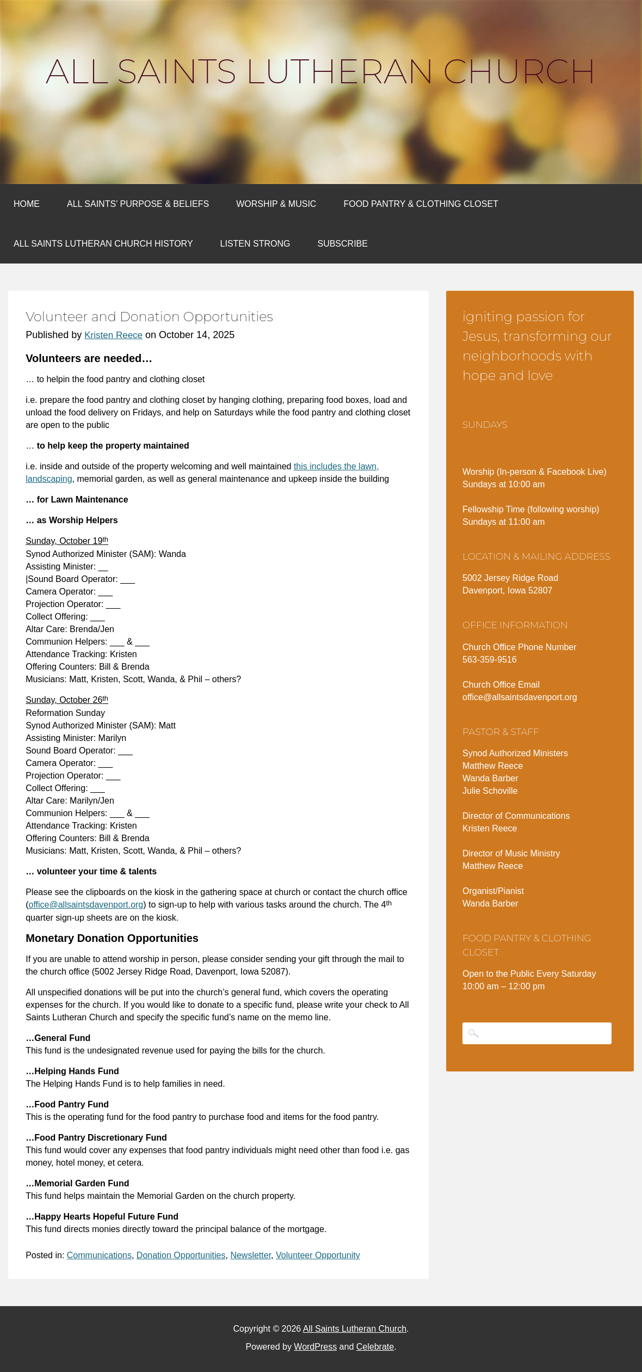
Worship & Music (276, 204)
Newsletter (250, 1255)
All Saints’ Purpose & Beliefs (138, 204)
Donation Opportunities (181, 1255)
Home (27, 204)
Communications (99, 1255)
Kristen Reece (113, 335)
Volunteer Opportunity (318, 1255)
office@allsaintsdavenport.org (86, 904)
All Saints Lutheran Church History (103, 243)
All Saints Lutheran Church (321, 71)
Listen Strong (255, 243)
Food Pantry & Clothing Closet (420, 204)
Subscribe (342, 243)
